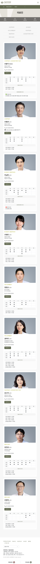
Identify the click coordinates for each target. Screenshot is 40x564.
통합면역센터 (11, 33)
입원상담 (11, 562)
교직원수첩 (6, 543)
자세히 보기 (7, 73)
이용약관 (14, 541)
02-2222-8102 (9, 127)
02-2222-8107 (9, 240)
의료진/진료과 (9, 6)
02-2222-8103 (9, 293)
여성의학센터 (28, 30)
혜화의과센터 (11, 37)
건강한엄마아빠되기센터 (28, 33)
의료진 (16, 6)
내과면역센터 (11, 27)
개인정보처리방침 (7, 541)
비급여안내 (19, 541)
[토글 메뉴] (38, 3)
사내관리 (25, 541)
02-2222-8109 (9, 453)
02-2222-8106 (9, 181)
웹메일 (29, 541)
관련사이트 (6, 546)
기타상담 (28, 562)
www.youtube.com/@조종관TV (12, 130)
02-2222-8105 (9, 344)
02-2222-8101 (9, 70)
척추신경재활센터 (11, 30)
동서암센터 (28, 27)
